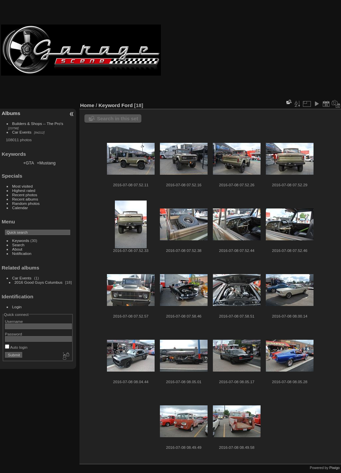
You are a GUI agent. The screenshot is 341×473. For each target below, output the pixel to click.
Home (87, 105)
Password (13, 334)
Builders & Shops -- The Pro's (37, 123)
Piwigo (334, 468)
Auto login (16, 347)
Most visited (22, 186)
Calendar (20, 208)
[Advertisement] (251, 50)
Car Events (21, 132)
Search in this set (117, 118)
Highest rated (23, 190)
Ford (127, 105)
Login (17, 307)
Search (18, 245)
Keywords (20, 240)
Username (14, 321)
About (17, 249)
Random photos (26, 203)
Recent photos (24, 195)
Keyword (109, 105)
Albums (11, 113)
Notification (21, 253)
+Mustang (46, 162)
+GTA (28, 162)
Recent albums (25, 199)
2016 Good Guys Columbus (39, 282)
